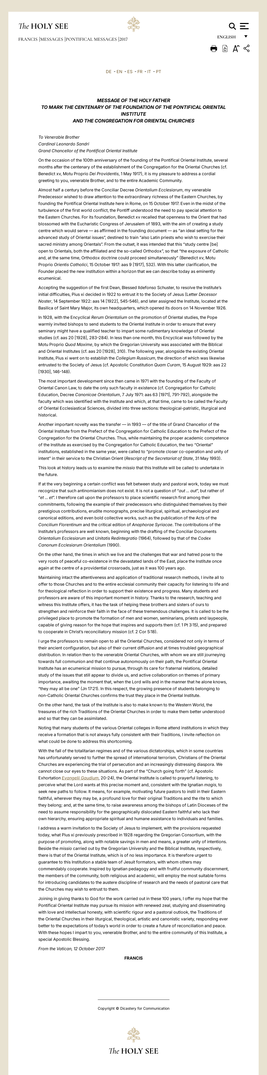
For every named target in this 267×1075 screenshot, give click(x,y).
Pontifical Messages (92, 39)
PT (158, 71)
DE (109, 71)
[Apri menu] (244, 26)
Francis (28, 39)
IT (149, 71)
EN (119, 71)
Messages (52, 39)
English (229, 38)
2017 (123, 39)
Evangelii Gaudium (80, 777)
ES (129, 71)
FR (139, 71)
